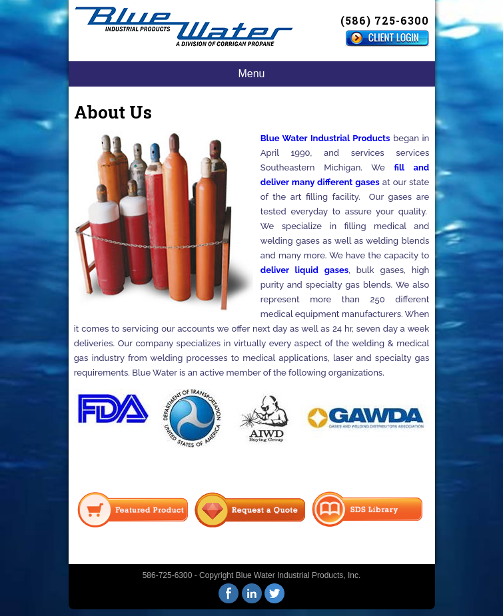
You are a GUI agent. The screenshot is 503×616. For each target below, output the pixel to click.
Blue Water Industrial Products (325, 138)
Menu (251, 73)
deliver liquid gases (304, 270)
